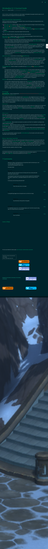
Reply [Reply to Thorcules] (45, 171)
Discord (29, 153)
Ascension (21, 118)
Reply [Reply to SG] (45, 192)
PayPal (11, 153)
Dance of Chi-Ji (6, 130)
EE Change (5, 257)
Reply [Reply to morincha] (45, 206)
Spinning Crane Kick (16, 141)
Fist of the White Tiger (41, 117)
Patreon (7, 153)
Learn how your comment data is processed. (25, 249)
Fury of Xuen (28, 70)
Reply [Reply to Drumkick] (45, 161)
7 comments (23, 10)
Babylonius (5, 10)
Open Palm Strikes (41, 129)
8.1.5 (15, 10)
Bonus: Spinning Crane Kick (8, 258)
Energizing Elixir (7, 118)
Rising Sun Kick (32, 72)
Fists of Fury (24, 72)
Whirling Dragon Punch (23, 69)
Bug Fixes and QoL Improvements (9, 255)
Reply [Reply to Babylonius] (45, 184)
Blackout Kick (31, 141)
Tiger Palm (32, 106)
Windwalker (18, 10)
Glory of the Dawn (34, 129)
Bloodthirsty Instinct (35, 70)
